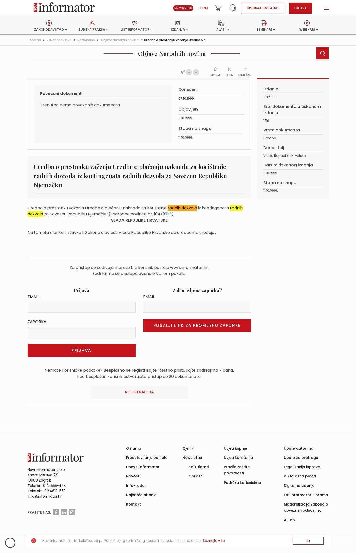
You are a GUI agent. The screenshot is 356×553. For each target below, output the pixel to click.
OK (308, 541)
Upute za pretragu (301, 457)
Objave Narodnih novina (119, 40)
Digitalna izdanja (299, 485)
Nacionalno (86, 40)
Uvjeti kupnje (235, 448)
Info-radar (136, 485)
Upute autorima (298, 448)
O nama (133, 448)
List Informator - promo (306, 494)
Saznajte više (214, 540)
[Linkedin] (64, 512)
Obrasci (196, 476)
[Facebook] (56, 512)
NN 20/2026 (183, 8)
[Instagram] (72, 512)
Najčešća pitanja (141, 494)
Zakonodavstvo (59, 40)
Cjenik (203, 8)
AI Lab (289, 519)
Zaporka (37, 322)
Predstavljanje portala (147, 457)
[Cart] (218, 8)
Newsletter (192, 457)
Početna (34, 40)
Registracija (139, 392)
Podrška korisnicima (242, 482)
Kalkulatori (199, 467)
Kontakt (133, 504)
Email (33, 297)
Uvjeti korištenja (238, 457)
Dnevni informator (143, 467)
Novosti (133, 476)
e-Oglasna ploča (300, 476)
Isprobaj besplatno (263, 8)
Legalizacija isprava (302, 467)
